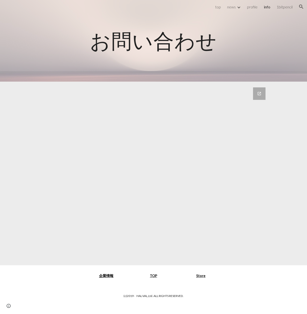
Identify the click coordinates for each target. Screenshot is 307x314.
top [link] (218, 7)
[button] (301, 6)
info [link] (267, 7)
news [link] (231, 7)
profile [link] (252, 7)
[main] (153, 41)
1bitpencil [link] (285, 7)
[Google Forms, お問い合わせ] (153, 173)
